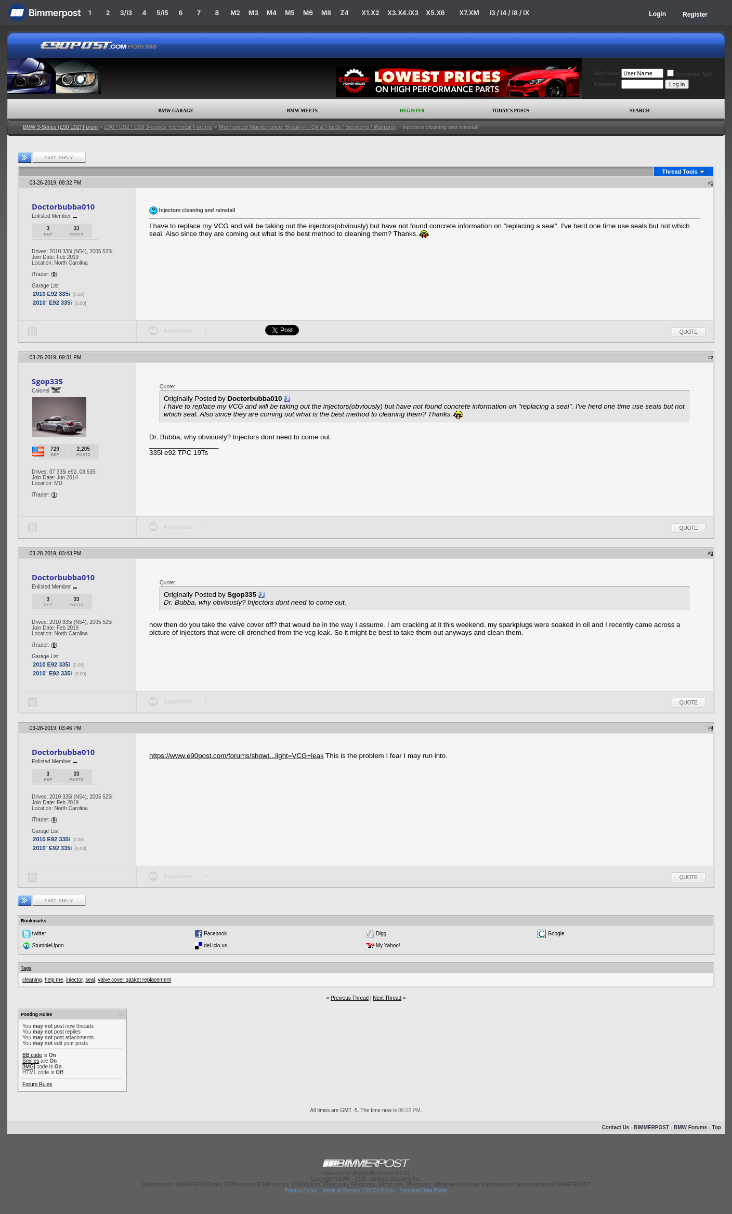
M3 (253, 13)
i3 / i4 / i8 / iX (510, 13)
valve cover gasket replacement (134, 980)
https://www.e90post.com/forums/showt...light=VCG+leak (236, 756)
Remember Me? (690, 74)
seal (90, 980)
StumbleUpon (48, 945)
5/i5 (162, 13)
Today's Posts (510, 110)
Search (640, 110)
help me (54, 980)
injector (74, 980)
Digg (381, 933)
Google (555, 933)
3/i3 (126, 13)
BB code (32, 1055)
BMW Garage (175, 110)
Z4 (344, 13)
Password (605, 84)
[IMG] (28, 1066)
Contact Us (616, 1127)
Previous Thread (350, 998)
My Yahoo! (388, 945)
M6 (308, 13)
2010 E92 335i (51, 294)
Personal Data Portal (423, 1190)
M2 (235, 13)
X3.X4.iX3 (403, 13)
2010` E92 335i (52, 302)
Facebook (215, 933)
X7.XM (469, 13)
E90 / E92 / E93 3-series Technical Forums (158, 127)
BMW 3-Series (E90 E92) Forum (60, 127)
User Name (607, 73)
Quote (688, 332)
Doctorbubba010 (63, 206)
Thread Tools (680, 171)
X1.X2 (370, 13)
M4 (272, 13)
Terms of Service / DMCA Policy (358, 1190)
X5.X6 (435, 13)
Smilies (30, 1061)
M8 (326, 13)
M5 (290, 13)
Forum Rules (37, 1084)
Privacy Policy (300, 1190)
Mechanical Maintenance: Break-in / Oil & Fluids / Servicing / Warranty (308, 127)
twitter (39, 933)
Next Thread (387, 998)
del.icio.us (215, 945)
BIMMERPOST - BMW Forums (670, 1127)
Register (695, 14)
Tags (26, 968)
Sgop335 (47, 381)
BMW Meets (302, 110)
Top (716, 1127)
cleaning (32, 980)
